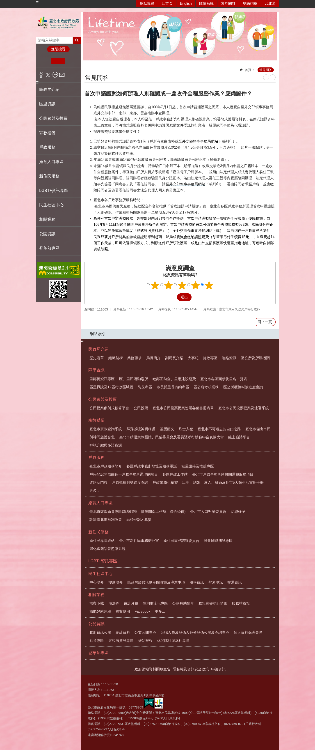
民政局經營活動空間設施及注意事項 (156, 582)
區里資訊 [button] (47, 104)
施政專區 (210, 358)
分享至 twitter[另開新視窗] (48, 75)
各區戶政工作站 (175, 474)
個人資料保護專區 (248, 632)
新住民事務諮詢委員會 (181, 541)
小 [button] (44, 61)
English (186, 3)
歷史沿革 (96, 358)
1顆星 (155, 285)
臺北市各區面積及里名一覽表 (223, 379)
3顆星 (182, 285)
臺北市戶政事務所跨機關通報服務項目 (222, 474)
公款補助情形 (183, 603)
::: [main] (87, 68)
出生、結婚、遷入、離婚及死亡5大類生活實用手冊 (223, 482)
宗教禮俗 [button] (47, 133)
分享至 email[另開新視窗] (61, 75)
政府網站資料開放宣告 (153, 669)
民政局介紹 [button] (49, 89)
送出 (173, 297)
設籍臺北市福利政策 (105, 520)
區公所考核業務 (206, 387)
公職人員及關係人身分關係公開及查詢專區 (195, 632)
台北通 (270, 3)
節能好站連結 (100, 611)
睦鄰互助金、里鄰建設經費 (174, 379)
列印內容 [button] (266, 77)
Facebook (142, 611)
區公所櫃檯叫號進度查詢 (243, 387)
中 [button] (58, 61)
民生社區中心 (100, 573)
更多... (94, 490)
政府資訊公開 (100, 632)
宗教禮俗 (96, 420)
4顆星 (195, 285)
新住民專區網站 (102, 541)
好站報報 (145, 640)
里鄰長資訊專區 (102, 379)
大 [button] (72, 61)
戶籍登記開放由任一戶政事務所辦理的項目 (123, 474)
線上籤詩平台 (239, 437)
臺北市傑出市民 (258, 429)
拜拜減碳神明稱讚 (140, 429)
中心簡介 (96, 582)
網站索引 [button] (98, 333)
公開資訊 (96, 623)
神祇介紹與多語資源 (105, 445)
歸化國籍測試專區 (218, 541)
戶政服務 (96, 457)
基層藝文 (167, 429)
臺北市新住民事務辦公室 (139, 541)
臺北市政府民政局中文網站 (58, 22)
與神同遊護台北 (102, 437)
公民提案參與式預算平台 (109, 408)
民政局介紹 (98, 349)
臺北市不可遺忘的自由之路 (219, 429)
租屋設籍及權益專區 (197, 466)
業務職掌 (134, 358)
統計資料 (123, 632)
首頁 (248, 70)
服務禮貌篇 (241, 603)
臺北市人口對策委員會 (208, 511)
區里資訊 (96, 370)
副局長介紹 (174, 358)
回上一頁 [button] (265, 322)
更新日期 (94, 684)
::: (37, 2)
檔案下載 (96, 603)
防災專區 (145, 387)
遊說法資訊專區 (121, 640)
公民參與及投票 (102, 399)
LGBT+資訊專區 (53, 190)
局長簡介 (153, 358)
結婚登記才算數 (139, 520)
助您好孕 (238, 511)
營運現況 (215, 582)
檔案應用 (123, 611)
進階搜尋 (58, 49)
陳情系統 (206, 3)
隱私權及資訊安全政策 (191, 669)
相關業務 (96, 594)
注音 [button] (273, 77)
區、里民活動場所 (133, 379)
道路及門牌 (98, 482)
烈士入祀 (186, 429)
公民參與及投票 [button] (53, 118)
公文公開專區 (145, 632)
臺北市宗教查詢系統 (105, 429)
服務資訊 (196, 582)
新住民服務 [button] (49, 176)
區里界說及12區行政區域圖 (111, 387)
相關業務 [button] (47, 219)
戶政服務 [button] (47, 147)
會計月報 (131, 603)
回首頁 (167, 3)
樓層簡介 (115, 582)
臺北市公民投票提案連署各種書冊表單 (183, 408)
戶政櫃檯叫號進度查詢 (130, 482)
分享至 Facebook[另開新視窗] (41, 75)
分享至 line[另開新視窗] (54, 75)
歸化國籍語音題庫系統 (107, 549)
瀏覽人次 (94, 690)
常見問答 (228, 3)
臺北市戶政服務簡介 (105, 466)
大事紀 (193, 358)
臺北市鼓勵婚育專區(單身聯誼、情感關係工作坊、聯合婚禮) (137, 511)
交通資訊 (234, 582)
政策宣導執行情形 (213, 603)
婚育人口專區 (100, 503)
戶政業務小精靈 (165, 482)
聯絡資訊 (229, 358)
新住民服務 (98, 532)
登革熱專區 (49, 248)
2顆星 (168, 285)
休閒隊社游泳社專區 (173, 640)
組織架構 (115, 358)
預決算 (113, 603)
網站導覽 (147, 3)
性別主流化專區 (155, 603)
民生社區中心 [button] (51, 205)
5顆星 (209, 285)
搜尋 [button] (77, 40)
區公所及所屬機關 (255, 358)
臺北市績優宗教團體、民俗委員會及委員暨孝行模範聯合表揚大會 (171, 437)
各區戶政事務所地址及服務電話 (151, 466)
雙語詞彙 (250, 3)
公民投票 (141, 408)
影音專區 (96, 640)
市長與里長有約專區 (173, 387)
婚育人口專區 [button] (51, 161)
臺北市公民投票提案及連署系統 (243, 408)
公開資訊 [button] (47, 234)
